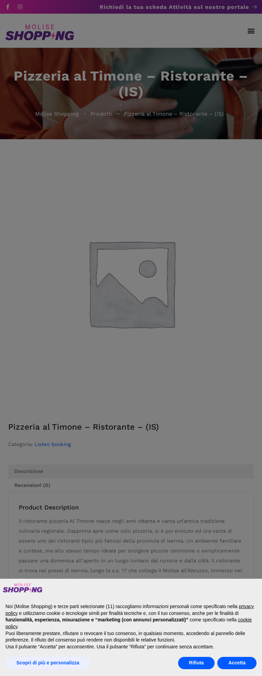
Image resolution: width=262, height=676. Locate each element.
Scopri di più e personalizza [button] (47, 662)
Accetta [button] (237, 662)
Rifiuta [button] (196, 662)
